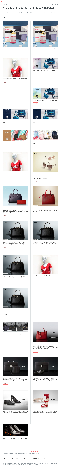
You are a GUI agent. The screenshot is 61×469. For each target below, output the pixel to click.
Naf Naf (4, 459)
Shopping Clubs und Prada (8, 4)
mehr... (5, 52)
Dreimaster (14, 458)
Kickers (27, 460)
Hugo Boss (19, 458)
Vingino (49, 458)
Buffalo (12, 459)
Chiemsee (8, 460)
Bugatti (10, 458)
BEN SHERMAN (35, 458)
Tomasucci (13, 460)
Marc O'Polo (24, 458)
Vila (18, 459)
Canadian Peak (40, 458)
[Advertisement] (15, 95)
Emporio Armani (22, 459)
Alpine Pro (48, 459)
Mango (45, 458)
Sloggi (27, 459)
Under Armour (29, 458)
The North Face (18, 460)
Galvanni (4, 460)
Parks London (54, 458)
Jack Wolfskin (53, 459)
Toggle (2, 2)
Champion (38, 459)
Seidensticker (43, 459)
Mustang (23, 460)
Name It (34, 459)
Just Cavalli (8, 459)
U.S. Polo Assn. (5, 458)
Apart (16, 459)
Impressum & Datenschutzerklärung (8, 466)
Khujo (30, 459)
